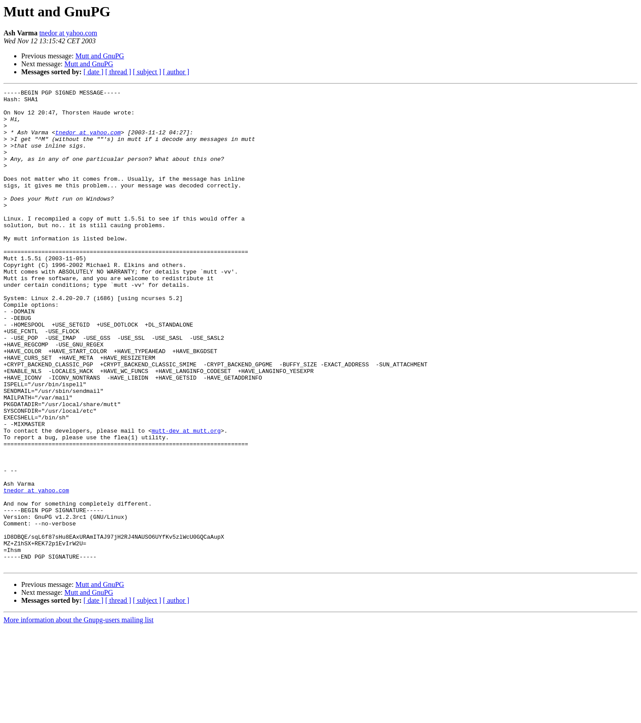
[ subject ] (147, 72)
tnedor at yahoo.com (68, 33)
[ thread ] (118, 72)
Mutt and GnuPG (100, 56)
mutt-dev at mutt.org (186, 499)
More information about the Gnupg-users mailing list (79, 715)
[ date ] (93, 72)
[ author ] (176, 72)
